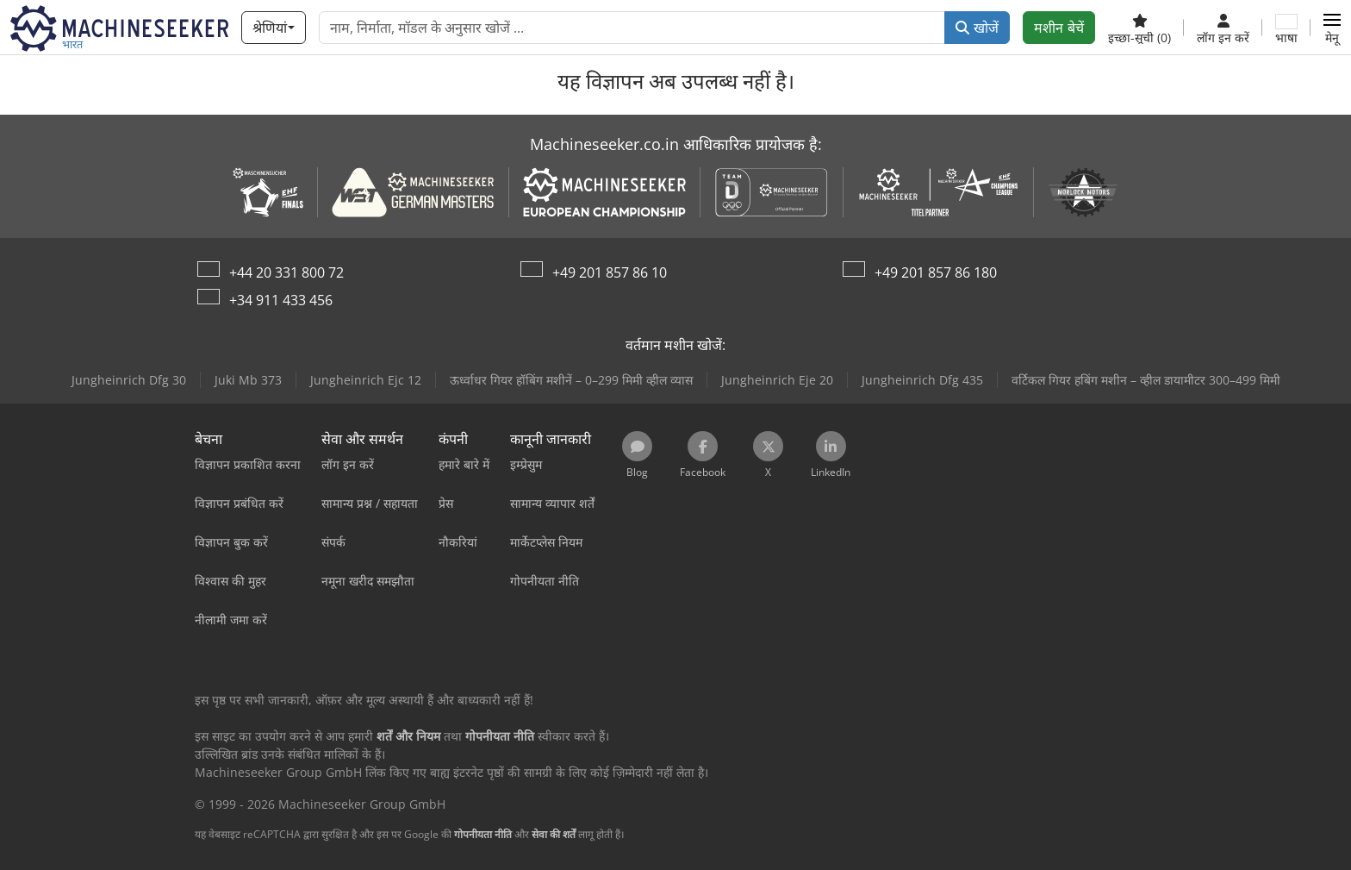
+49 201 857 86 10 (609, 272)
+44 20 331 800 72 (286, 272)
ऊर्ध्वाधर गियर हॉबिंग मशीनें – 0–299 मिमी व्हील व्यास (571, 380)
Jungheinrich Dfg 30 (129, 380)
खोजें (977, 27)
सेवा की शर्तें (554, 834)
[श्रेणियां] (273, 27)
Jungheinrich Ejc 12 (365, 380)
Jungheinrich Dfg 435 (922, 380)
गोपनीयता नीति (483, 834)
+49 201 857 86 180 (936, 272)
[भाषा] (1286, 27)
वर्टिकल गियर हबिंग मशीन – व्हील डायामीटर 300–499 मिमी (1146, 380)
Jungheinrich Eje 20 (777, 380)
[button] (1332, 27)
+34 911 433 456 (281, 300)
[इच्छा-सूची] (1139, 27)
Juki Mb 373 (248, 380)
